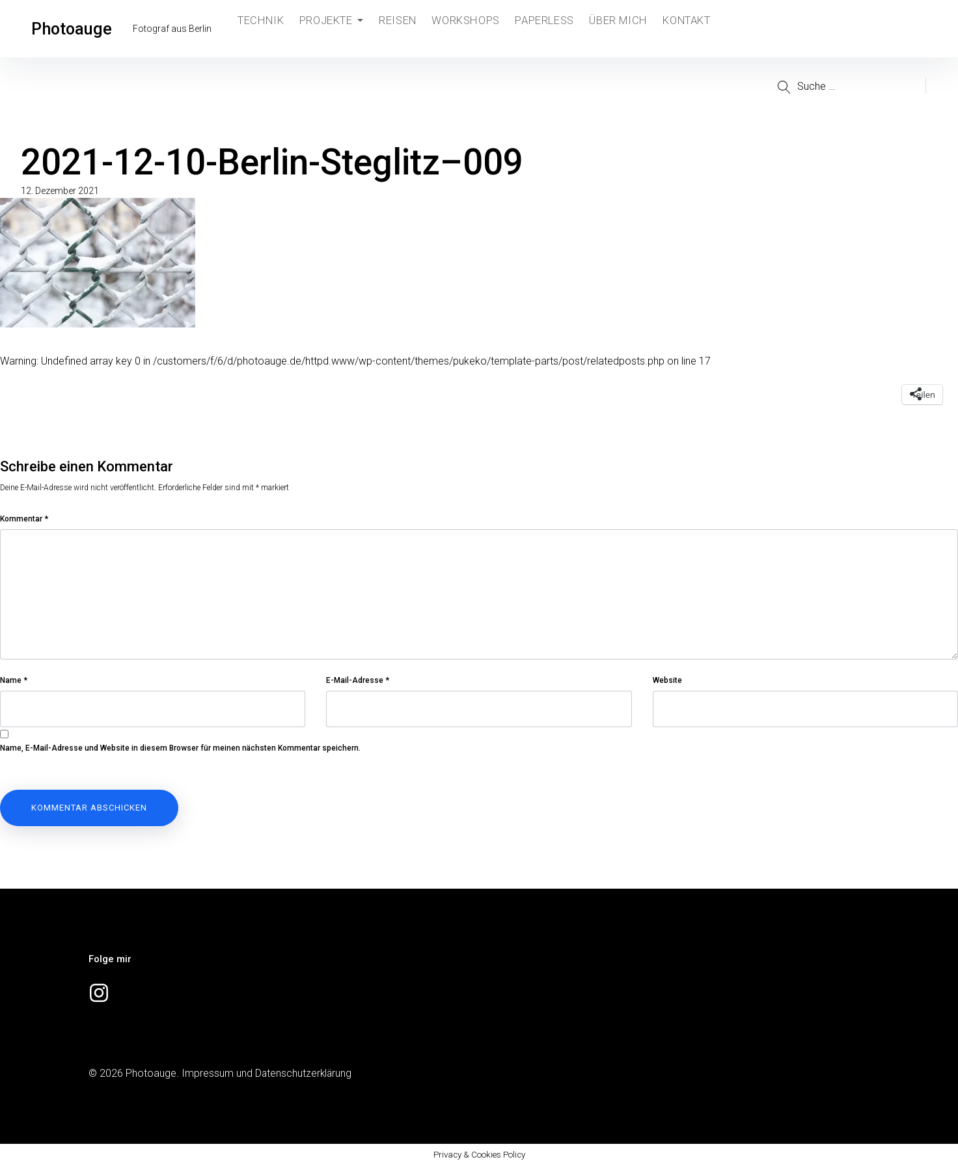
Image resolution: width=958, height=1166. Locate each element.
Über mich (627, 28)
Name (13, 680)
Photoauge (74, 28)
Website (667, 680)
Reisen (403, 28)
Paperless (552, 28)
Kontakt (698, 28)
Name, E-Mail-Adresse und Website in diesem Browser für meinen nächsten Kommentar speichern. (180, 748)
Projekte (334, 28)
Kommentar (24, 518)
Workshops (473, 28)
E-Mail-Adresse (357, 680)
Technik (262, 28)
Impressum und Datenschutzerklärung (267, 1073)
